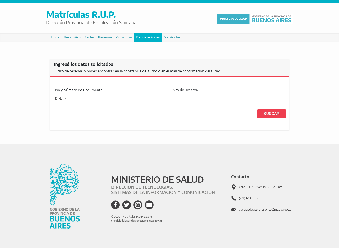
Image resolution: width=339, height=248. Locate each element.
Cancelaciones (148, 37)
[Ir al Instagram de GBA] (137, 205)
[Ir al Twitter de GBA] (126, 205)
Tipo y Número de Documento (77, 90)
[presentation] (86, 114)
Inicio (56, 37)
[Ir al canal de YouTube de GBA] (149, 205)
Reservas (105, 37)
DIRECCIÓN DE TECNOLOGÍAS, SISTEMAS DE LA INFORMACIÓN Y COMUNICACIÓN (163, 189)
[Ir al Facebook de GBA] (115, 205)
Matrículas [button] (172, 37)
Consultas (124, 37)
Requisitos (72, 37)
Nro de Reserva (185, 90)
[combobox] (60, 98)
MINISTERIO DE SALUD (157, 179)
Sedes (90, 37)
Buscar (272, 113)
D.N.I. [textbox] (59, 98)
